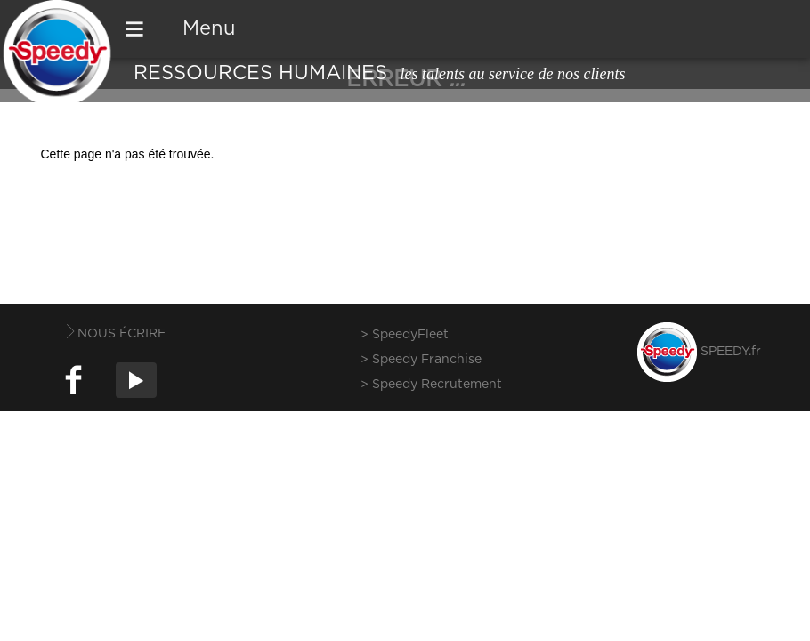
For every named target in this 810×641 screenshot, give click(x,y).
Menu (209, 28)
